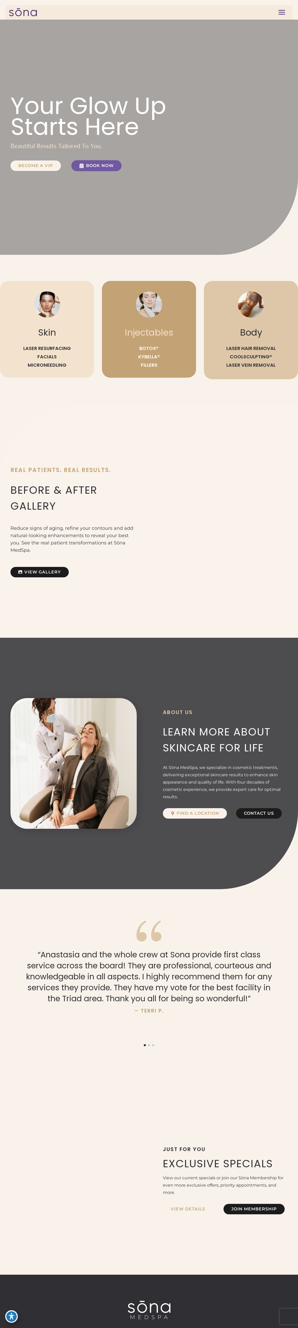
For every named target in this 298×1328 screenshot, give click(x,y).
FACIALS (47, 356)
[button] (35, 165)
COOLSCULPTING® (251, 356)
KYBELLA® (149, 356)
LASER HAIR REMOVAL (251, 348)
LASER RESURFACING (47, 348)
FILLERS (149, 365)
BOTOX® (149, 348)
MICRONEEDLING (47, 365)
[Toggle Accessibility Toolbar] (11, 1316)
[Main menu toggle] (281, 12)
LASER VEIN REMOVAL (251, 365)
